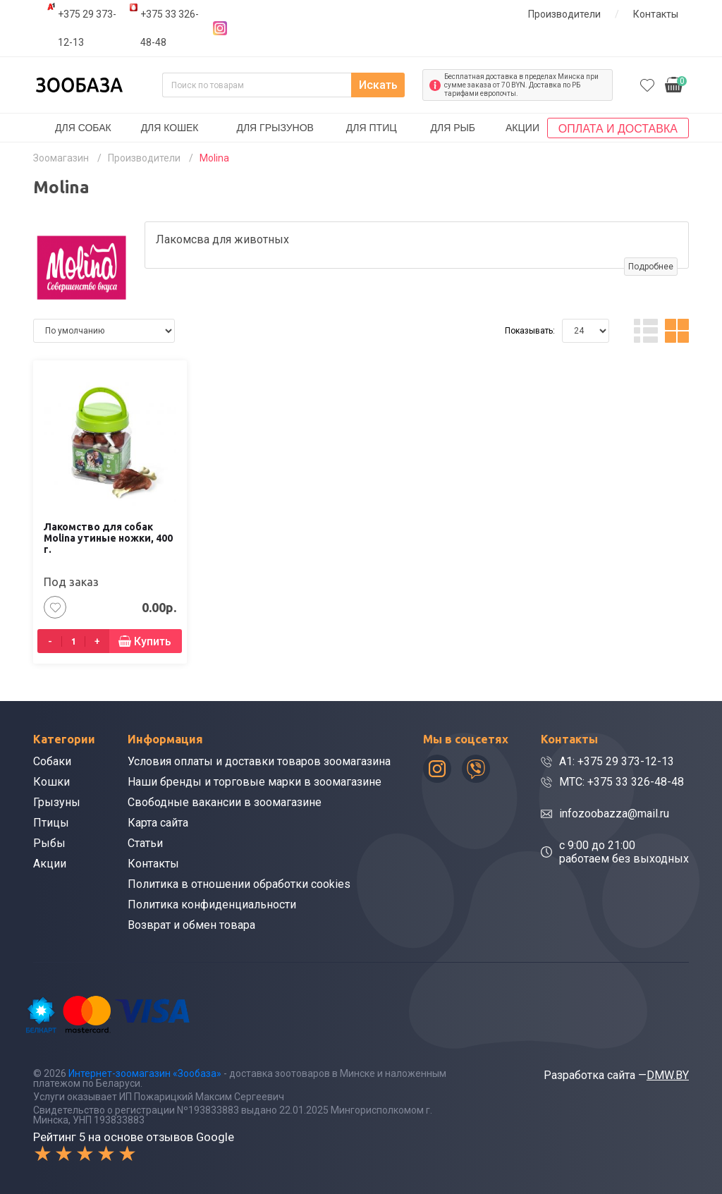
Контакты (655, 14)
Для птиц (371, 127)
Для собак (83, 127)
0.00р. (676, 83)
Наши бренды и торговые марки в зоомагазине (254, 781)
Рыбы (49, 843)
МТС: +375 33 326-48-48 (621, 781)
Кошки (51, 781)
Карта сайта (158, 822)
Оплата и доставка (618, 129)
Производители (564, 14)
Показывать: (530, 331)
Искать (378, 85)
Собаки (52, 761)
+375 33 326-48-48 (169, 28)
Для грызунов (275, 127)
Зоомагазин (61, 158)
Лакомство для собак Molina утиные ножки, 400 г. (108, 538)
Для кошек (170, 127)
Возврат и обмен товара (191, 925)
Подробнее (650, 267)
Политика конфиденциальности (212, 904)
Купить (152, 641)
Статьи (145, 843)
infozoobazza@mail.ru (614, 813)
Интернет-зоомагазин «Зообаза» (144, 1073)
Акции (522, 127)
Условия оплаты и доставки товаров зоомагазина (259, 761)
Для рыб (452, 127)
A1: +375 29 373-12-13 (616, 761)
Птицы (51, 822)
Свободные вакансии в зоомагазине (225, 802)
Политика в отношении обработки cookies (239, 884)
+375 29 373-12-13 (87, 28)
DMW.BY (668, 1075)
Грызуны (56, 802)
